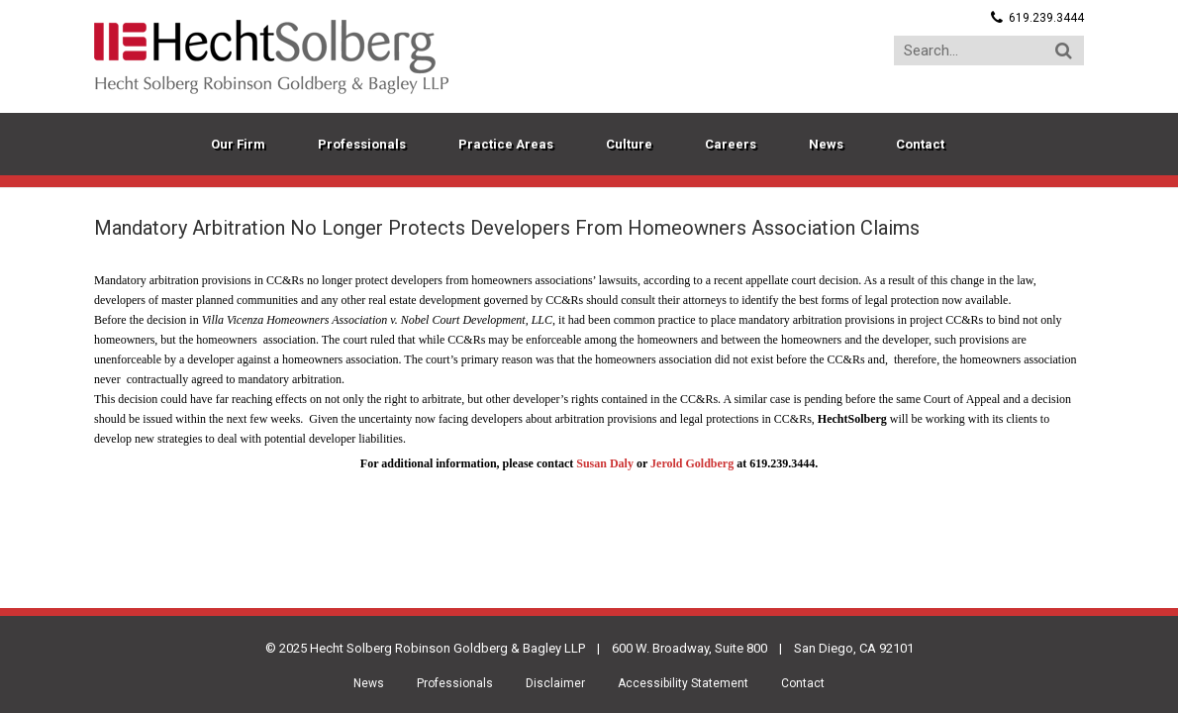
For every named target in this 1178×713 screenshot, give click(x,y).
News (368, 683)
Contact (803, 683)
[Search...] (989, 50)
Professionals (455, 683)
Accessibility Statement (683, 683)
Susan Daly (605, 463)
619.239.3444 (1046, 18)
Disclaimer (555, 683)
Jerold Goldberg (692, 463)
